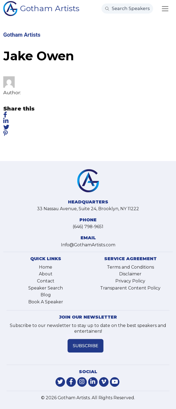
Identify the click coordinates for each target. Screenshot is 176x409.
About (46, 273)
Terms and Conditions (130, 267)
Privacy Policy (130, 281)
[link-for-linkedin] (93, 382)
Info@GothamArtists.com (88, 244)
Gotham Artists (49, 8)
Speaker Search (45, 288)
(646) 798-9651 (88, 226)
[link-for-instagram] (82, 382)
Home (45, 267)
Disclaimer (130, 273)
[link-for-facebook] (71, 382)
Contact (45, 281)
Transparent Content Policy (130, 288)
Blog (46, 294)
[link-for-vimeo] (104, 382)
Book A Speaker (45, 301)
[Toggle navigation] (165, 8)
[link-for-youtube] (114, 382)
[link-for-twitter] (60, 382)
